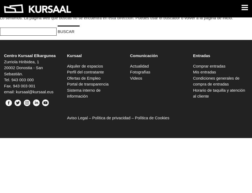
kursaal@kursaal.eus (34, 92)
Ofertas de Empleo (84, 78)
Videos (136, 78)
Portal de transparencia (88, 84)
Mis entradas (204, 72)
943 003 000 (23, 79)
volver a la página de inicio (208, 18)
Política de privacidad (111, 118)
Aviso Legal (77, 118)
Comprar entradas (209, 66)
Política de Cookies (152, 118)
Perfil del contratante (85, 72)
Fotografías (140, 72)
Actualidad (139, 66)
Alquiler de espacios (85, 66)
